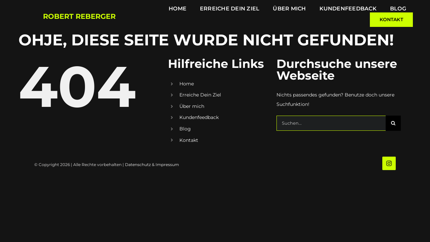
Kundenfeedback (199, 117)
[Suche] (393, 123)
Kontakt (188, 140)
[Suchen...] (331, 123)
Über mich (191, 106)
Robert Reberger (79, 16)
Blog (185, 129)
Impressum (167, 164)
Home (186, 84)
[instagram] (389, 163)
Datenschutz (138, 164)
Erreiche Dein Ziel (200, 95)
